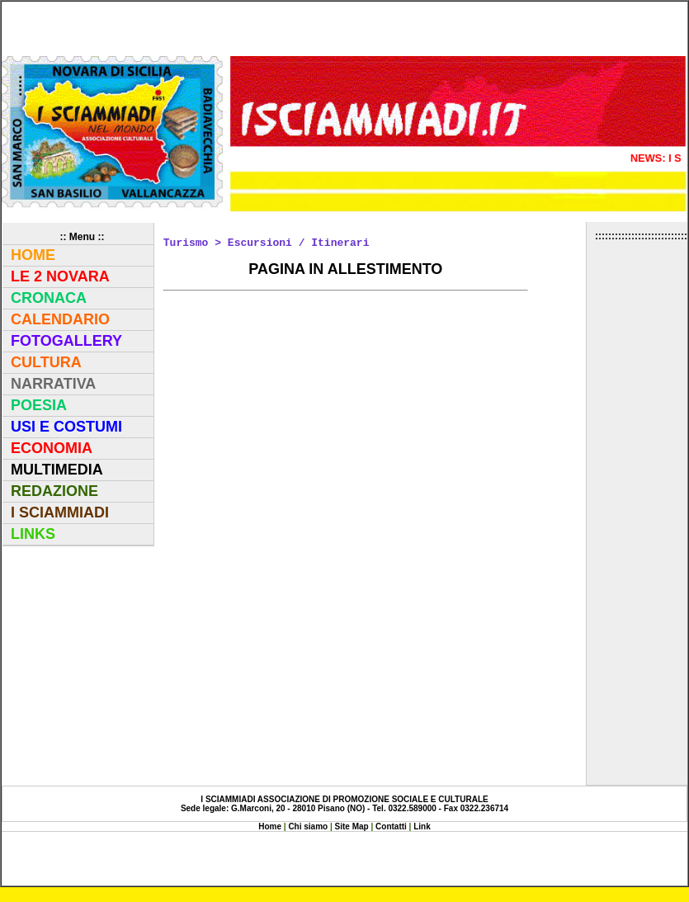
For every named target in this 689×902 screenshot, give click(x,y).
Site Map (353, 826)
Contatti (391, 826)
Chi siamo (309, 826)
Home (269, 826)
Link (422, 826)
